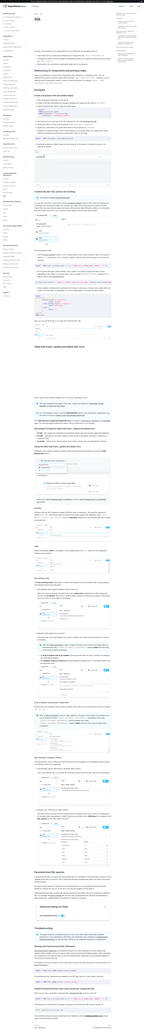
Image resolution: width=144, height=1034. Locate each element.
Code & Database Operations (9, 174)
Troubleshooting (8, 50)
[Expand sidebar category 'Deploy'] (25, 216)
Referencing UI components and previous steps (126, 14)
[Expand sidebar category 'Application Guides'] (25, 109)
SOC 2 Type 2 (7, 283)
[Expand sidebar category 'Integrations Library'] (25, 43)
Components (7, 67)
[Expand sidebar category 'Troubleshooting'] (25, 50)
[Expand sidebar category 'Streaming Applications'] (25, 106)
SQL (4, 196)
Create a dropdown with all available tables (126, 22)
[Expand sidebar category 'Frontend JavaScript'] (25, 182)
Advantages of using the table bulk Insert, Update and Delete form (127, 37)
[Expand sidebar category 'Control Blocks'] (25, 164)
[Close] (141, 1)
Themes (5, 74)
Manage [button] (5, 236)
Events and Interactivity (10, 81)
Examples (119, 18)
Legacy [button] (121, 6)
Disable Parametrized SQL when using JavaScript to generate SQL (126, 60)
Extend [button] (5, 240)
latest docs (109, 1)
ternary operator (49, 255)
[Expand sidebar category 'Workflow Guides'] (25, 126)
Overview (6, 39)
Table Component (56, 645)
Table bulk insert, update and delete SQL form (125, 32)
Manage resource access (10, 264)
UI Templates (7, 70)
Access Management (9, 91)
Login (139, 6)
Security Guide (7, 277)
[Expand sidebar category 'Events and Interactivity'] (25, 80)
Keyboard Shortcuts (9, 95)
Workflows (7, 115)
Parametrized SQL (75, 993)
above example (55, 895)
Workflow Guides (8, 126)
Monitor (5, 220)
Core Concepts (10, 20)
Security (6, 273)
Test (4, 212)
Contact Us (6, 296)
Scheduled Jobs (9, 131)
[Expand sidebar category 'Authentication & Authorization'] (25, 47)
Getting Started (9, 13)
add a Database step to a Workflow (59, 499)
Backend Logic (8, 157)
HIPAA (5, 287)
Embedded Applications (10, 102)
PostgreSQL (93, 403)
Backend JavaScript (9, 186)
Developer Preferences (10, 98)
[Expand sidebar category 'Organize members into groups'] (25, 253)
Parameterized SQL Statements (45, 951)
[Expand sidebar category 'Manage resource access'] (25, 264)
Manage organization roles (11, 260)
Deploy (5, 216)
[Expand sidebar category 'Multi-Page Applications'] (25, 88)
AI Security (6, 151)
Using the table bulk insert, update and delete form (126, 43)
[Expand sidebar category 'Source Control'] (25, 205)
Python (5, 189)
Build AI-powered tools (10, 147)
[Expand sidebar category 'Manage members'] (25, 249)
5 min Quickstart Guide (12, 30)
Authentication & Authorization (12, 47)
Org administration (10, 245)
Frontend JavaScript (9, 182)
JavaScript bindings (75, 203)
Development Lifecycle (12, 201)
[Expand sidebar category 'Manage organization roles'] (25, 260)
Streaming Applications (10, 106)
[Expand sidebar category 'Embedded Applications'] (25, 102)
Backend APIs (7, 77)
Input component (40, 965)
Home (131, 6)
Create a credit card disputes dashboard (70, 415)
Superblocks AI (9, 144)
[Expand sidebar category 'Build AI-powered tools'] (25, 147)
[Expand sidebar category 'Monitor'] (25, 220)
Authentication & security (10, 267)
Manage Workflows (9, 122)
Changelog (35, 6)
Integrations (8, 36)
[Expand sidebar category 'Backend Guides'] (25, 167)
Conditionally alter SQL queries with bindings (127, 27)
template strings (58, 277)
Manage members (8, 249)
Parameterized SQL (89, 121)
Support (6, 292)
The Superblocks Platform (13, 17)
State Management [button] (9, 84)
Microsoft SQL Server (57, 406)
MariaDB (42, 406)
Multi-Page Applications (10, 88)
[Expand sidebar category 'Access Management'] (25, 91)
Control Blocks (7, 164)
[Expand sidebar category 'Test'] (25, 212)
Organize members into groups (12, 253)
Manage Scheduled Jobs (10, 138)
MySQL (101, 403)
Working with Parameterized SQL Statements (126, 54)
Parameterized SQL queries (124, 47)
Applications (8, 56)
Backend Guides (8, 167)
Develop (5, 209)
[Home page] (36, 14)
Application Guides (9, 109)
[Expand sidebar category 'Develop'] (25, 209)
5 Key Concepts (10, 27)
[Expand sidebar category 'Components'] (25, 67)
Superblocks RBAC (9, 256)
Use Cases (8, 24)
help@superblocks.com (93, 1016)
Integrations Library (9, 43)
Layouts (5, 63)
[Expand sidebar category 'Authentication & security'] (25, 267)
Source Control (7, 205)
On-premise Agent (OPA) (12, 226)
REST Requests (7, 192)
